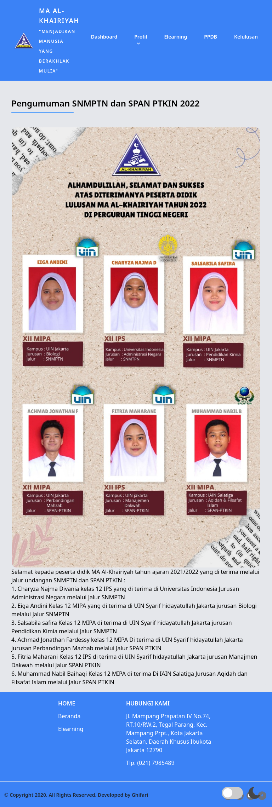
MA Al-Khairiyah (59, 40)
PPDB (210, 36)
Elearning (175, 36)
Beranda (70, 716)
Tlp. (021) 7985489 (151, 763)
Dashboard (104, 36)
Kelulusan (246, 36)
